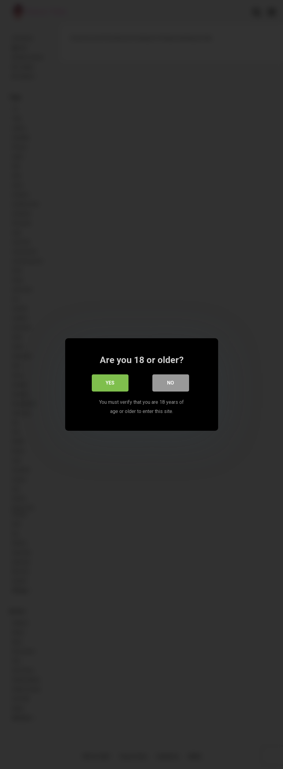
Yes (110, 383)
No (170, 383)
